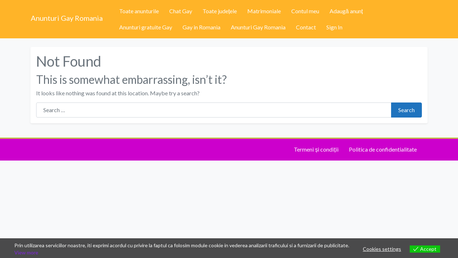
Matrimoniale (264, 11)
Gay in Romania (201, 27)
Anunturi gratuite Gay (145, 27)
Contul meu (305, 11)
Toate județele (220, 11)
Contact (306, 27)
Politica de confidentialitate (383, 149)
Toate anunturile (139, 11)
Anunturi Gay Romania (67, 18)
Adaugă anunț (346, 11)
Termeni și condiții (316, 149)
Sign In (334, 27)
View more (26, 252)
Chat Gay (180, 11)
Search (406, 109)
